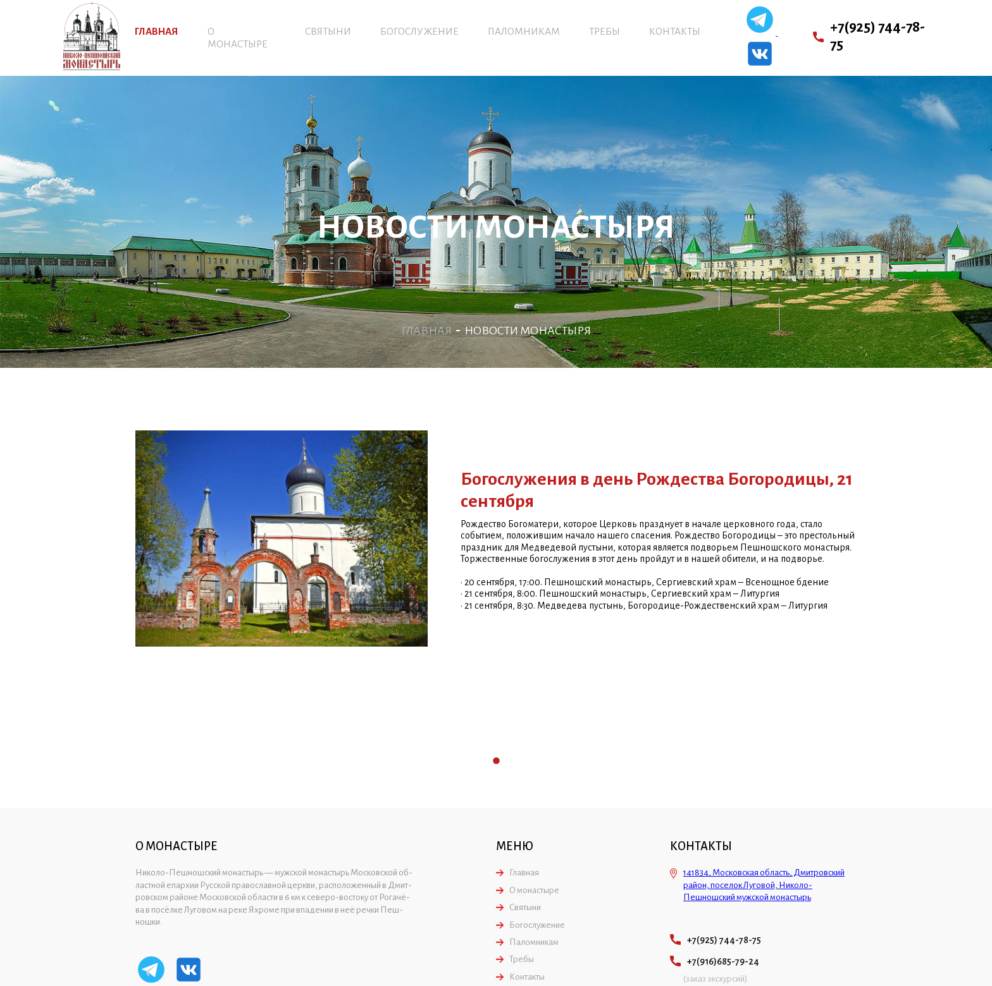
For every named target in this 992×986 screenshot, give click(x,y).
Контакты (674, 31)
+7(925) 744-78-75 (877, 36)
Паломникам (524, 31)
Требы (604, 31)
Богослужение (419, 31)
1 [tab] (496, 761)
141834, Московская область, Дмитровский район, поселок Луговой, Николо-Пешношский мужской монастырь (764, 885)
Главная (156, 31)
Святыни (328, 31)
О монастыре (534, 890)
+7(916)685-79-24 (723, 961)
